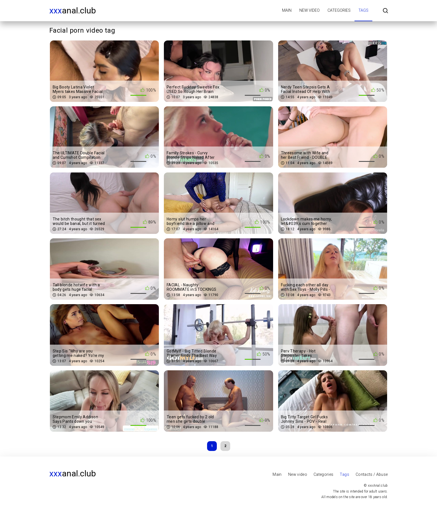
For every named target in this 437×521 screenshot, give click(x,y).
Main (287, 10)
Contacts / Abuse (372, 474)
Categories (339, 10)
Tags (363, 10)
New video (309, 10)
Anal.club (72, 10)
